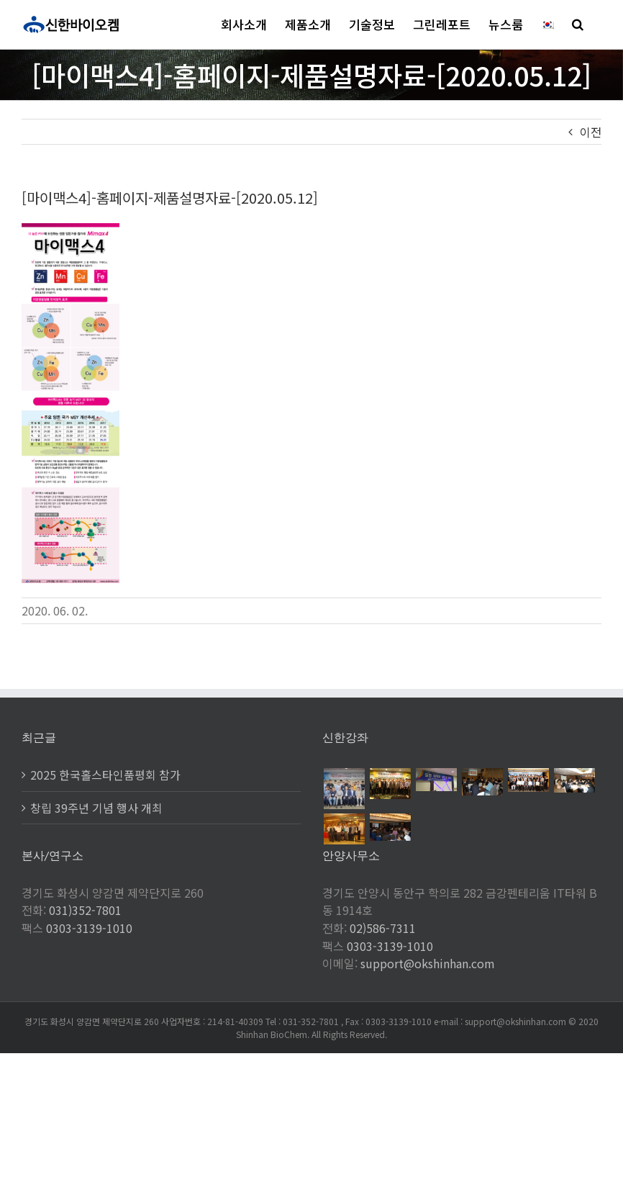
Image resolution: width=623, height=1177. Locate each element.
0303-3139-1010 (89, 928)
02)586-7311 (383, 928)
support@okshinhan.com (427, 963)
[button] (577, 24)
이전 (590, 131)
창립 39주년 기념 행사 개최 (96, 807)
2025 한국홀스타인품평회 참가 (105, 774)
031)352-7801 (85, 910)
